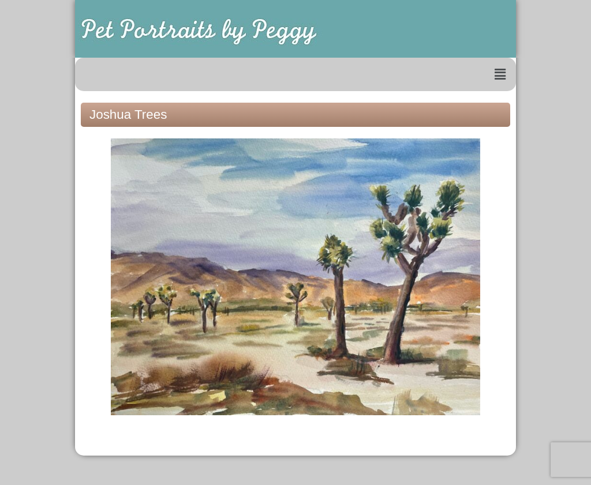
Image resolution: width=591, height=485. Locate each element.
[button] (500, 74)
